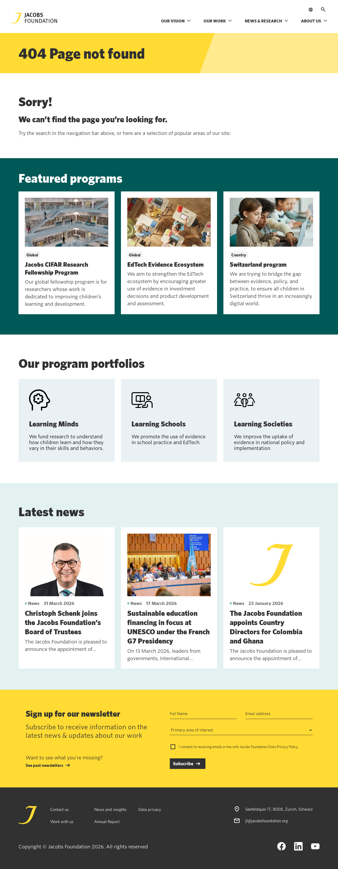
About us (314, 20)
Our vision (176, 20)
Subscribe (183, 763)
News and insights (110, 809)
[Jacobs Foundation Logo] (34, 18)
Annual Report (107, 821)
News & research (266, 20)
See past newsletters (44, 765)
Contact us (59, 809)
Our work (218, 20)
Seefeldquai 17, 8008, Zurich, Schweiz (279, 809)
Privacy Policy (287, 747)
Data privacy (149, 809)
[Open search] (323, 9)
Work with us (61, 821)
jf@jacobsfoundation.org (266, 820)
